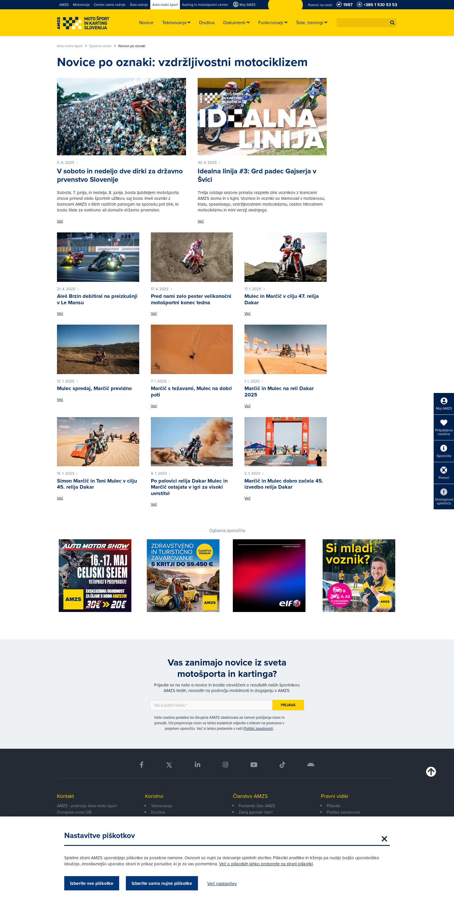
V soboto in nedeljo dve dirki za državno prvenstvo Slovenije (120, 175)
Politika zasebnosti (343, 812)
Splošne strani (102, 46)
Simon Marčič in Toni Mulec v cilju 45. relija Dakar (97, 484)
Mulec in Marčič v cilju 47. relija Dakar (281, 299)
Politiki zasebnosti (258, 728)
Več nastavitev (222, 883)
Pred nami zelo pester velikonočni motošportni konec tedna (191, 299)
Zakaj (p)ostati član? (256, 812)
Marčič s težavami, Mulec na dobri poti (191, 391)
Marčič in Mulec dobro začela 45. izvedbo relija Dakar (283, 484)
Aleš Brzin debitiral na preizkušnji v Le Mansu (97, 299)
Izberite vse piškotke (91, 883)
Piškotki (333, 806)
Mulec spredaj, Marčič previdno (94, 388)
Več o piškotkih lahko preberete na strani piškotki (266, 864)
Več (60, 221)
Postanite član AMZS (257, 806)
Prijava (288, 705)
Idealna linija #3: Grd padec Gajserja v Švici (257, 175)
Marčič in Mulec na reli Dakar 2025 (279, 391)
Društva (158, 812)
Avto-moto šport (72, 46)
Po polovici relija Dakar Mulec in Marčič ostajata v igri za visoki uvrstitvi (189, 487)
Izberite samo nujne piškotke (162, 883)
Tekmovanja (161, 806)
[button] (392, 23)
